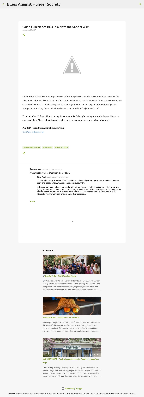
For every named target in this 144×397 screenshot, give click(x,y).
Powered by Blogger (72, 388)
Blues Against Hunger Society (34, 4)
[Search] (64, 4)
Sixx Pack (41, 177)
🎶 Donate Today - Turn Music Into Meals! (59, 276)
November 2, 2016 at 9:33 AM (57, 177)
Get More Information (33, 132)
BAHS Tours (47, 147)
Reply (32, 201)
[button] (23, 35)
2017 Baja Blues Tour (31, 147)
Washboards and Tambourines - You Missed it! (61, 317)
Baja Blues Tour (61, 147)
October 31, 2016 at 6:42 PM (52, 169)
